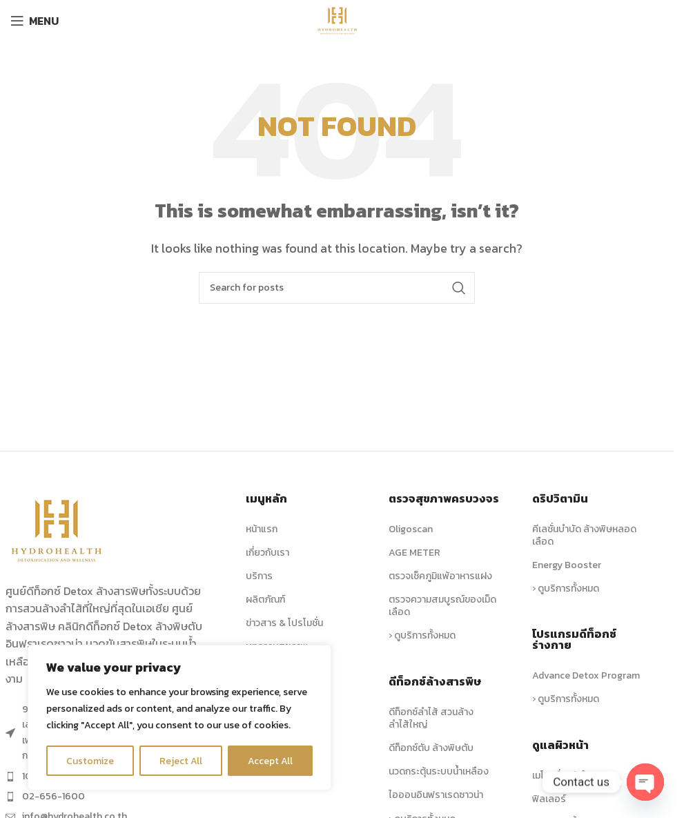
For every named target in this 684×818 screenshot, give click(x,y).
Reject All (181, 760)
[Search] (337, 288)
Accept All (270, 760)
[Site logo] (336, 19)
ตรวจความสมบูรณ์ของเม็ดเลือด (442, 605)
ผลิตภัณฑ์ (265, 599)
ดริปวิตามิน (560, 498)
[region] (179, 717)
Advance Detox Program (586, 675)
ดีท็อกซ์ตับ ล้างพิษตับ (431, 748)
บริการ (259, 576)
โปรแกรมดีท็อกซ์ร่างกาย (574, 639)
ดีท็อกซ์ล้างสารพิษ (435, 681)
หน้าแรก (261, 529)
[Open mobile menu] (34, 21)
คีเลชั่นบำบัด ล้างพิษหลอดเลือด (584, 535)
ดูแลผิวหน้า (560, 745)
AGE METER (414, 552)
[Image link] (57, 528)
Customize (90, 760)
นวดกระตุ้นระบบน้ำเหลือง (439, 771)
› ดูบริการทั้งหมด (422, 635)
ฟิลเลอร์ (549, 799)
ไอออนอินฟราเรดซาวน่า (436, 795)
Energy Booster (566, 565)
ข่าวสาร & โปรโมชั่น (284, 623)
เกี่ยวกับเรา (267, 552)
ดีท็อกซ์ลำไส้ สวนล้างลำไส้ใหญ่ (431, 718)
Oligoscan (411, 529)
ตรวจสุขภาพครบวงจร (444, 498)
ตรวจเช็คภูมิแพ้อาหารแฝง (440, 576)
